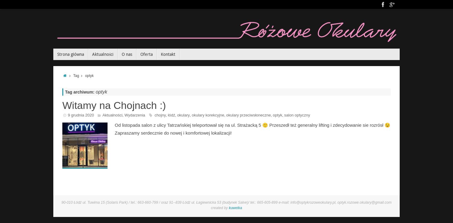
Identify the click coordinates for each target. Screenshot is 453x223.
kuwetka (235, 208)
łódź (171, 115)
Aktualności (112, 115)
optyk (277, 115)
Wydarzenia (134, 115)
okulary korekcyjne (208, 115)
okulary (183, 115)
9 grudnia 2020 (81, 115)
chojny (160, 115)
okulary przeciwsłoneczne (248, 115)
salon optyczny (297, 115)
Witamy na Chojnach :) (114, 105)
